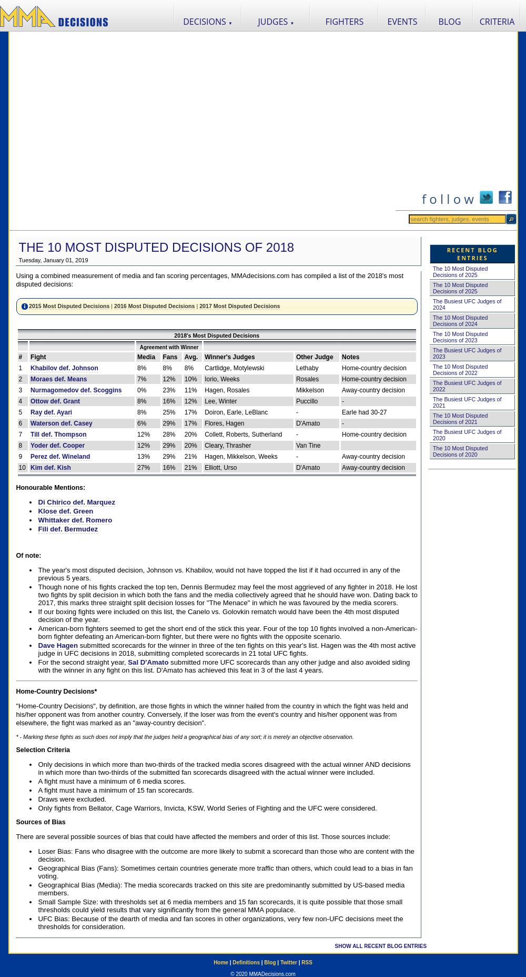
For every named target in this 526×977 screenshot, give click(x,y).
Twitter (288, 962)
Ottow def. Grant (55, 401)
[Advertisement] (107, 131)
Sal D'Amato (148, 662)
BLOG (450, 21)
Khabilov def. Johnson (64, 368)
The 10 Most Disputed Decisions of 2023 (460, 337)
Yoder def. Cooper (58, 445)
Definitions (246, 962)
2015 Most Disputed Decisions (69, 306)
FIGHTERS (345, 21)
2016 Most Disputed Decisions (154, 306)
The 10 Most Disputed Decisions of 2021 (460, 418)
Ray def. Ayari (51, 412)
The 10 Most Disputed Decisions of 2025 (460, 271)
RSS (306, 962)
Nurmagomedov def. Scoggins (76, 390)
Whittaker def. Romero (75, 520)
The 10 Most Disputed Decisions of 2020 (460, 451)
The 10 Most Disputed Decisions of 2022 (460, 369)
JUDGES (276, 21)
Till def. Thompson (58, 434)
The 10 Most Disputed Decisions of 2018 (157, 247)
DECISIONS (207, 21)
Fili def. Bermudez (68, 529)
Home (221, 962)
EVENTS (403, 21)
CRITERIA (497, 21)
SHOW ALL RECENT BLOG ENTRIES (381, 946)
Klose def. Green (66, 511)
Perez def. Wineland (60, 456)
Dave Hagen (58, 645)
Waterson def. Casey (62, 423)
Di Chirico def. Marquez (77, 502)
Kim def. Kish (51, 467)
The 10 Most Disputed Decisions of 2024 (460, 320)
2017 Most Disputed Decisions (239, 306)
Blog (270, 962)
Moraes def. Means (59, 379)
